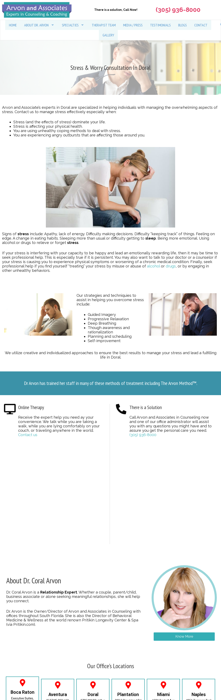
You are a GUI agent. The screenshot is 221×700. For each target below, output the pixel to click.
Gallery (108, 35)
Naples (199, 694)
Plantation (128, 694)
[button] (39, 25)
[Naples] (198, 685)
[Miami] (163, 685)
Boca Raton (22, 692)
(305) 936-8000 (142, 435)
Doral (93, 694)
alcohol (153, 266)
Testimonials (160, 25)
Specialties (73, 25)
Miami (163, 694)
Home (13, 25)
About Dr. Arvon (39, 25)
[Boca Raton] (22, 683)
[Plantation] (128, 685)
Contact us (27, 435)
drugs (171, 266)
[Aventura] (57, 685)
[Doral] (93, 685)
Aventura (57, 694)
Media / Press (133, 25)
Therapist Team (104, 25)
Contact (200, 25)
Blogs (182, 25)
